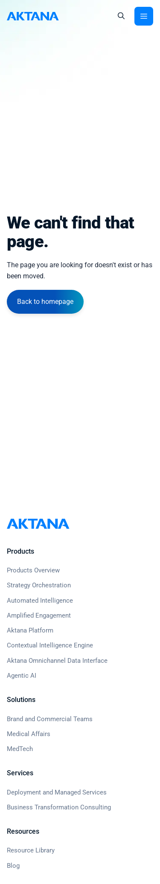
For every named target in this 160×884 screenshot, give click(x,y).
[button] (121, 16)
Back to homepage (45, 302)
